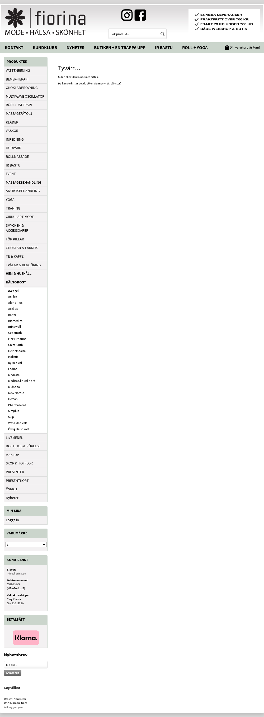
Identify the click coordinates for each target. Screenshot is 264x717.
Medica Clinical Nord (21, 381)
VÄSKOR (12, 130)
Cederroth (15, 333)
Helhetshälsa (17, 351)
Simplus (13, 411)
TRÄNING (13, 208)
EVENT (11, 173)
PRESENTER (15, 471)
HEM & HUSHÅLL (18, 273)
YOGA (10, 199)
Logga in (12, 519)
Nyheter (75, 47)
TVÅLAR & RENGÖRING (23, 265)
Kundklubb (45, 47)
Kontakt (14, 47)
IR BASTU (13, 165)
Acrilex (12, 296)
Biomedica (15, 321)
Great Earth (15, 345)
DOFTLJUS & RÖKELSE (23, 446)
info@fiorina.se (16, 573)
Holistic (13, 357)
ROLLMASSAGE (17, 156)
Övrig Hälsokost (18, 429)
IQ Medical (15, 363)
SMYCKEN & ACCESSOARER (17, 228)
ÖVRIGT (12, 489)
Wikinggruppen (13, 707)
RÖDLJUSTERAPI (19, 104)
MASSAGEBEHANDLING (23, 182)
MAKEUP (12, 454)
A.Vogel (13, 291)
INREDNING (15, 139)
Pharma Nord (17, 405)
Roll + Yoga (195, 47)
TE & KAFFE (14, 256)
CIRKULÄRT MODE (20, 216)
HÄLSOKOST (16, 282)
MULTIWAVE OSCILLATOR (25, 96)
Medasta (14, 375)
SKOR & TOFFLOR (19, 463)
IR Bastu (164, 47)
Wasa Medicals (17, 423)
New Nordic (16, 393)
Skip (11, 417)
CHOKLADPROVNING (22, 87)
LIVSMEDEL (14, 437)
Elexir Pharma (17, 339)
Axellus (13, 309)
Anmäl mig (12, 673)
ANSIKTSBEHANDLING (23, 190)
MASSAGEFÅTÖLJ (19, 113)
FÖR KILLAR (15, 239)
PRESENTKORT (17, 480)
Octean (13, 399)
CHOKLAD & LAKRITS (22, 247)
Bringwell (14, 327)
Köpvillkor (12, 687)
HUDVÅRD (13, 147)
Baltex (12, 315)
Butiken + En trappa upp (119, 47)
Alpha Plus (15, 303)
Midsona (14, 387)
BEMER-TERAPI (17, 79)
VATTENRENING (18, 70)
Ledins (12, 369)
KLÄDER (12, 122)
